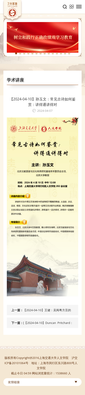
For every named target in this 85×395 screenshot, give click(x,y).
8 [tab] (45, 53)
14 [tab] (69, 53)
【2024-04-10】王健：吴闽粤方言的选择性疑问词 (47, 311)
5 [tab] (32, 53)
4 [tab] (28, 53)
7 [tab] (40, 53)
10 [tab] (53, 53)
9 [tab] (49, 53)
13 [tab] (65, 53)
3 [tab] (24, 53)
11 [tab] (57, 53)
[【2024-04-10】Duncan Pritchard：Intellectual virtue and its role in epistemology (48, 324)
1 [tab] (16, 53)
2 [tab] (20, 53)
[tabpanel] (42, 37)
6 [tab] (36, 53)
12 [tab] (61, 53)
